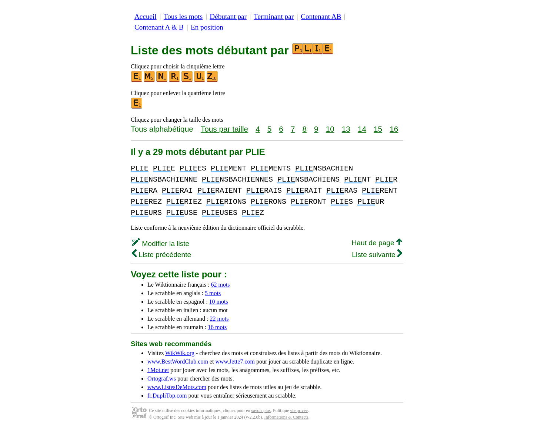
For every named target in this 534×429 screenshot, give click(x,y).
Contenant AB (321, 16)
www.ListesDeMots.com (176, 387)
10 (330, 129)
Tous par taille (224, 129)
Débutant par (228, 16)
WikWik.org (179, 353)
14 (362, 129)
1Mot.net (158, 370)
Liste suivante (377, 255)
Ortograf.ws (161, 378)
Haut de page (376, 243)
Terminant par (274, 16)
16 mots (217, 327)
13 (346, 129)
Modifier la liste (160, 243)
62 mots (220, 284)
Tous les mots (183, 16)
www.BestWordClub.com (177, 361)
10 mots (218, 301)
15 (378, 129)
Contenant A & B (159, 27)
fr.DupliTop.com (167, 395)
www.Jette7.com (235, 361)
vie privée (299, 410)
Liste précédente (161, 255)
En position (207, 27)
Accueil (145, 16)
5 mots (213, 293)
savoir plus (261, 410)
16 (394, 129)
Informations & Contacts (286, 417)
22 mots (219, 318)
